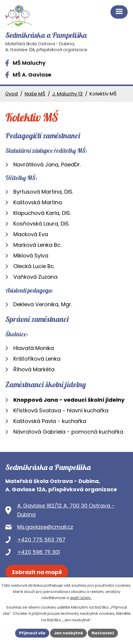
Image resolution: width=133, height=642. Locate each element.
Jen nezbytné (68, 633)
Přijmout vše (32, 633)
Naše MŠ (35, 93)
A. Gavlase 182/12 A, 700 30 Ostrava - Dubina (66, 510)
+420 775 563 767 (41, 539)
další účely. (81, 598)
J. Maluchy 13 (67, 93)
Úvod (11, 93)
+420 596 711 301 (38, 552)
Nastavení (103, 633)
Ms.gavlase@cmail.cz (45, 527)
